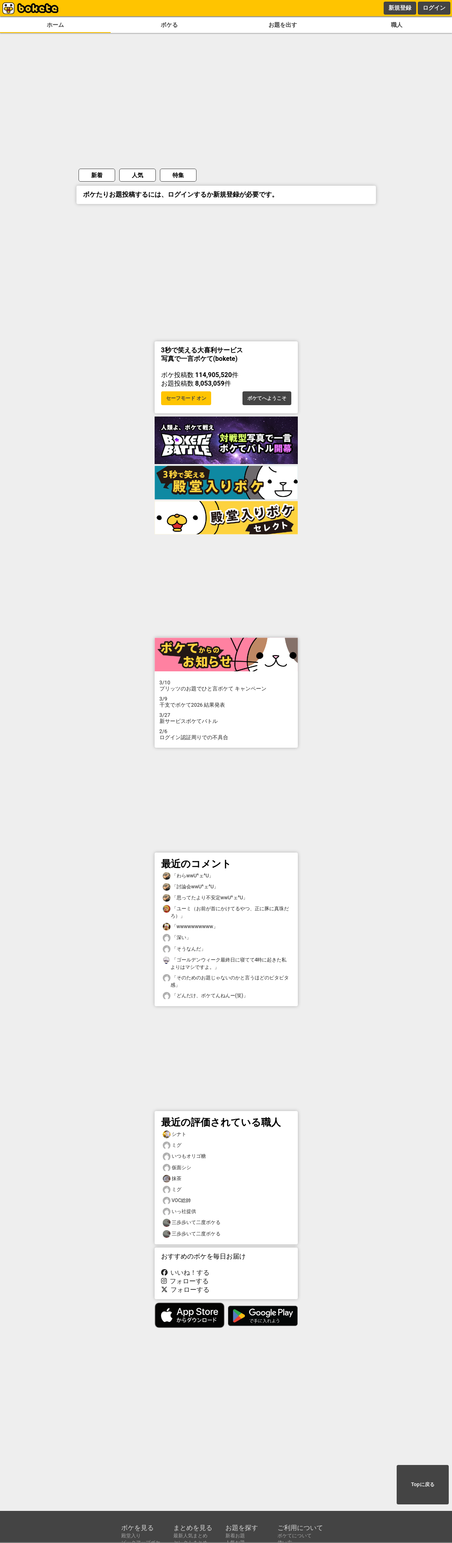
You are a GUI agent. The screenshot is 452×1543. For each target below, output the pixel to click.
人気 (137, 175)
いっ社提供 (179, 1211)
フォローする (185, 1281)
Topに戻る (422, 1484)
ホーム (55, 25)
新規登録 (400, 7)
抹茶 (172, 1179)
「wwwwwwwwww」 (190, 927)
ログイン (434, 7)
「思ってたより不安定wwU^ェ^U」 (205, 898)
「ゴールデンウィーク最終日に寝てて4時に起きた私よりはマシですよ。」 (225, 963)
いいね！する (185, 1272)
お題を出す (283, 25)
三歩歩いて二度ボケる (192, 1222)
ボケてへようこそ (266, 398)
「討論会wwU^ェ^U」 (191, 887)
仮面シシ (177, 1168)
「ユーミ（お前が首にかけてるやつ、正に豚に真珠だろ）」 (226, 912)
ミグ (172, 1145)
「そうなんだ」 (184, 949)
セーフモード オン (186, 398)
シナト (174, 1134)
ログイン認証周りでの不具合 (226, 734)
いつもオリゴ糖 (184, 1156)
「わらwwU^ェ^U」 (188, 876)
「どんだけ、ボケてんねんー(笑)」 (205, 996)
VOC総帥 (177, 1200)
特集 (178, 175)
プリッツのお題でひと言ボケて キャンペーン (226, 685)
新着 (97, 175)
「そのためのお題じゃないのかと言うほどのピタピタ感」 (226, 981)
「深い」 (177, 938)
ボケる (169, 25)
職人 (396, 25)
